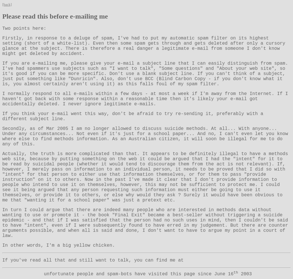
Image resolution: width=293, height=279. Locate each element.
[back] (7, 4)
